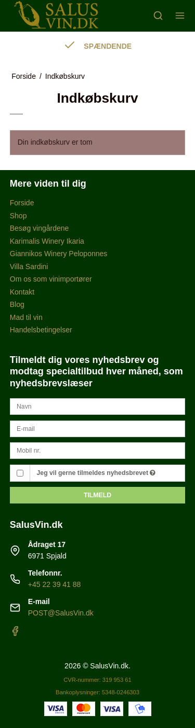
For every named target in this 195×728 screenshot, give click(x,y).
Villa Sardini (29, 266)
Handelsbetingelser (41, 330)
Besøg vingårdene (39, 228)
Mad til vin (26, 317)
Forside (22, 203)
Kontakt (22, 292)
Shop (18, 216)
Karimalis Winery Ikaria (47, 241)
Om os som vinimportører (51, 279)
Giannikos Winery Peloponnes (59, 253)
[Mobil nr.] (98, 450)
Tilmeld (97, 495)
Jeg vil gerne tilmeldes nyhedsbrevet (96, 473)
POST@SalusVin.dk (61, 613)
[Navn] (98, 406)
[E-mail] (98, 428)
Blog (17, 304)
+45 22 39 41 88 (54, 584)
